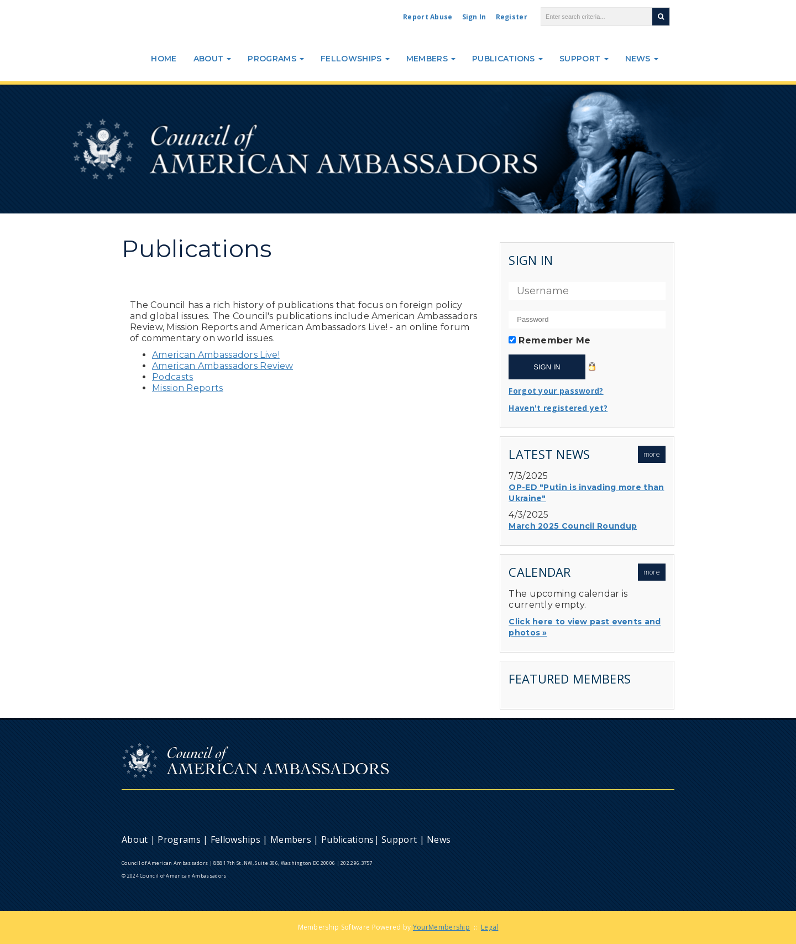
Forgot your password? (556, 390)
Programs (276, 59)
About (212, 59)
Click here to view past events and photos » (585, 627)
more (651, 454)
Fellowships (355, 59)
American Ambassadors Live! (216, 355)
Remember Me (554, 340)
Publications (507, 59)
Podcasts (172, 377)
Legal (490, 927)
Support (583, 59)
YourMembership (441, 927)
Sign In (474, 17)
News (642, 59)
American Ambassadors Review (222, 366)
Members (430, 59)
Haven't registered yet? (558, 408)
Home (163, 59)
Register (511, 17)
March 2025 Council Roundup (573, 526)
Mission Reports (187, 388)
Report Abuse (428, 17)
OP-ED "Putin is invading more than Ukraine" (586, 492)
